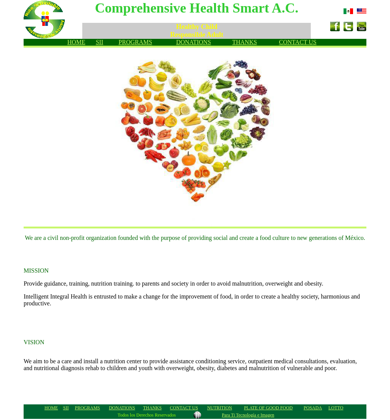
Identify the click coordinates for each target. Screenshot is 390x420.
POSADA (313, 407)
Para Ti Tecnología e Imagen (248, 415)
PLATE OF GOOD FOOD (268, 407)
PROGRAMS (135, 42)
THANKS (244, 42)
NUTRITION (219, 407)
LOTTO (335, 407)
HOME (76, 42)
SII (99, 42)
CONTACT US (297, 42)
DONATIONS (193, 42)
